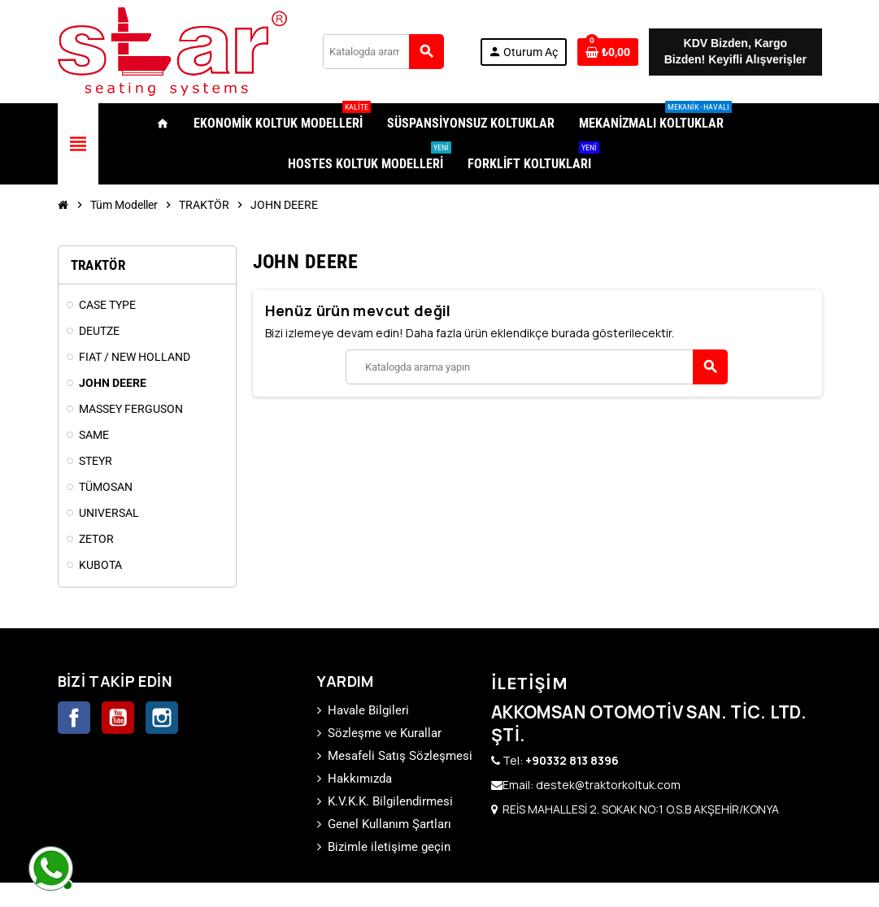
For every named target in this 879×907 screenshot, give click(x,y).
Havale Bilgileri (368, 710)
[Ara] (383, 51)
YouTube (118, 717)
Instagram (162, 717)
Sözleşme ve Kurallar (385, 733)
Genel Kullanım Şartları (389, 824)
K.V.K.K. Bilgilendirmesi (390, 801)
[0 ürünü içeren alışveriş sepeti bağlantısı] (607, 52)
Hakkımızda (360, 778)
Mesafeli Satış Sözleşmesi (400, 756)
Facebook (74, 717)
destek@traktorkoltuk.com (608, 784)
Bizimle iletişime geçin (389, 847)
